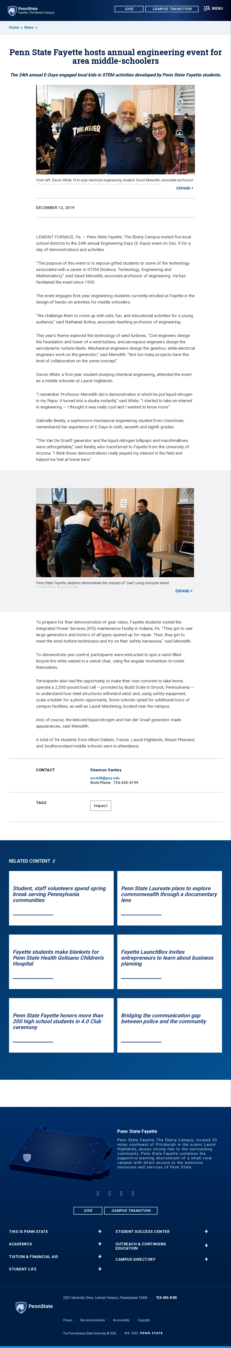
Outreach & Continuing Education (141, 1246)
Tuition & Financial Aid (33, 1257)
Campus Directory (135, 1259)
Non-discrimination (93, 1320)
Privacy (67, 1320)
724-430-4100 (166, 1298)
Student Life (23, 1269)
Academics (20, 1244)
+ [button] (100, 1231)
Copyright (144, 1320)
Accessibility (121, 1320)
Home (14, 27)
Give (129, 9)
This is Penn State (28, 1231)
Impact (100, 805)
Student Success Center (143, 1231)
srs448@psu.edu (105, 778)
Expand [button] (183, 188)
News (29, 27)
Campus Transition (171, 9)
